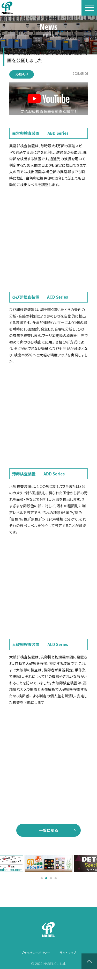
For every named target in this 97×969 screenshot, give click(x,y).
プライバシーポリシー (35, 952)
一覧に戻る (48, 830)
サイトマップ (67, 952)
